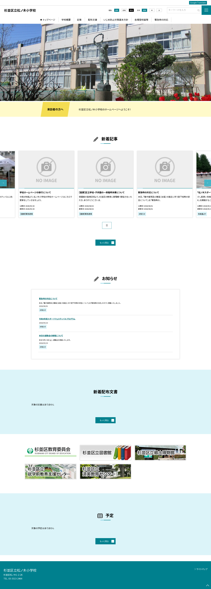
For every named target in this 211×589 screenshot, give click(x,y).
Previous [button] (3, 183)
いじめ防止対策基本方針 (115, 19)
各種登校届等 (141, 19)
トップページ (49, 19)
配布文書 (92, 19)
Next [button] (207, 183)
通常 (116, 10)
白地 (124, 10)
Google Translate (198, 2)
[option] (105, 62)
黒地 (131, 10)
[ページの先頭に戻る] (207, 585)
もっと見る (104, 242)
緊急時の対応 (161, 19)
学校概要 (66, 19)
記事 (79, 19)
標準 (144, 10)
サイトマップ (202, 569)
